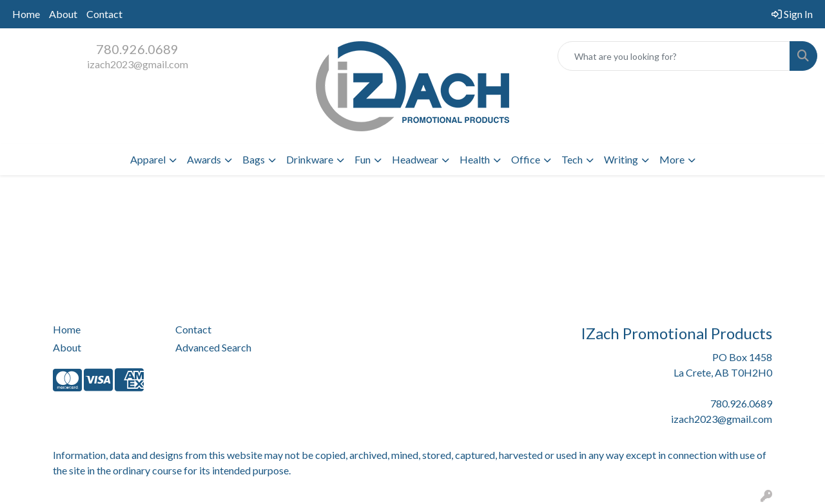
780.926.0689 (137, 49)
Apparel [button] (148, 159)
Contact (104, 14)
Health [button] (475, 159)
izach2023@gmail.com (137, 64)
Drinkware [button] (309, 159)
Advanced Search (213, 347)
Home (26, 14)
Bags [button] (253, 159)
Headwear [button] (415, 159)
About (63, 14)
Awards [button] (204, 159)
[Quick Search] (674, 56)
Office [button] (525, 159)
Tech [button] (572, 159)
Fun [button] (362, 159)
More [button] (671, 159)
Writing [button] (621, 159)
